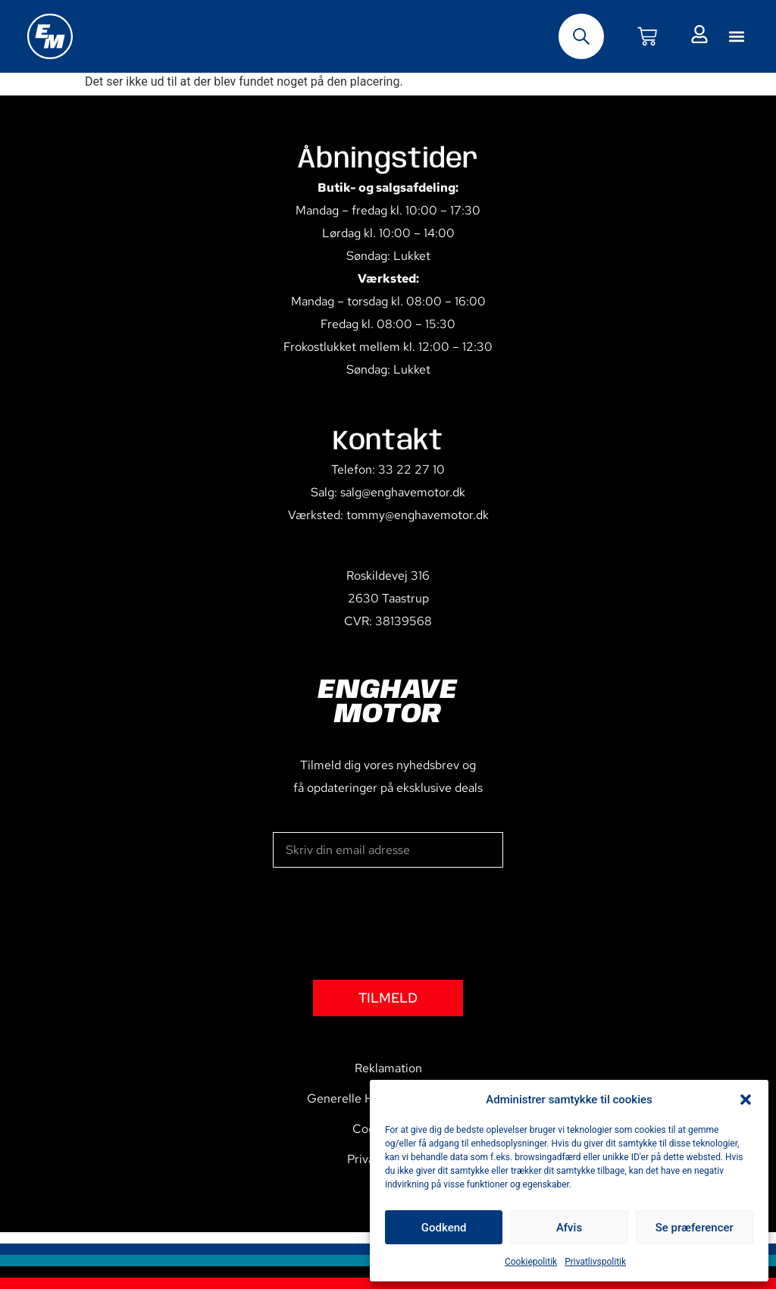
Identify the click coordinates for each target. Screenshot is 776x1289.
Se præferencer (695, 1227)
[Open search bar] (581, 36)
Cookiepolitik (531, 1261)
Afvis (569, 1227)
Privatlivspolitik (595, 1261)
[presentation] (388, 923)
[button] (745, 1099)
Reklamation (388, 1068)
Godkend (444, 1227)
